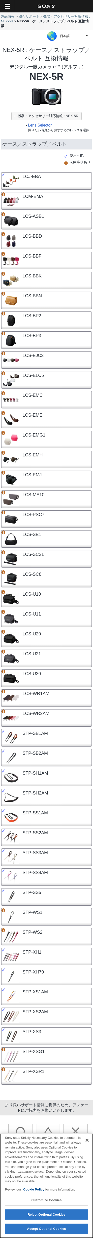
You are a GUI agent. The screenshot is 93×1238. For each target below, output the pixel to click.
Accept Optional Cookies (46, 1232)
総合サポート (29, 16)
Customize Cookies (46, 1203)
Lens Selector (40, 125)
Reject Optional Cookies (46, 1217)
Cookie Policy (34, 1192)
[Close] (87, 1143)
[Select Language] (73, 36)
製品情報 (8, 16)
